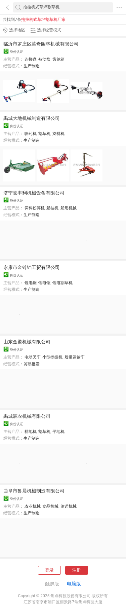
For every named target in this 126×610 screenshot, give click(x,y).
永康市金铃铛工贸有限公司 (31, 267)
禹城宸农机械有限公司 (26, 416)
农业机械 (33, 506)
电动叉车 (33, 357)
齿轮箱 (58, 59)
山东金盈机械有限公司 (26, 341)
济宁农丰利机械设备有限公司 (34, 193)
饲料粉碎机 (35, 208)
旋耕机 (58, 133)
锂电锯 (31, 282)
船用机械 (68, 208)
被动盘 (44, 59)
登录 (49, 570)
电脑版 (74, 583)
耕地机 (31, 431)
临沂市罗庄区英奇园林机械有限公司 (41, 43)
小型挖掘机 (52, 357)
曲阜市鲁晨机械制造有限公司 (34, 491)
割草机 (44, 133)
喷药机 (31, 133)
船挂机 (52, 208)
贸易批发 (32, 364)
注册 (76, 570)
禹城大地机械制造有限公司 (31, 118)
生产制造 (32, 66)
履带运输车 (75, 357)
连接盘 (31, 59)
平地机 (58, 431)
